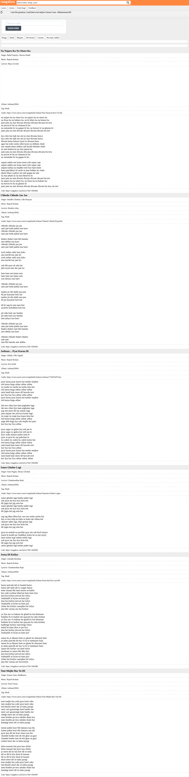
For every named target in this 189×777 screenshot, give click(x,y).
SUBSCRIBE (13, 28)
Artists (11, 8)
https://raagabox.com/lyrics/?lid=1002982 (22, 191)
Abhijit (9, 355)
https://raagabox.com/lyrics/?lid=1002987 (22, 775)
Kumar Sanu (12, 675)
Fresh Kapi (21, 8)
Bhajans (20, 38)
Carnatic (40, 38)
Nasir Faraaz (13, 684)
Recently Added (53, 38)
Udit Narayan (26, 199)
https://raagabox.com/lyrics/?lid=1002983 (22, 347)
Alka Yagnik (18, 355)
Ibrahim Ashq (13, 208)
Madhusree (21, 675)
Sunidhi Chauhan (13, 199)
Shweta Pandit (24, 55)
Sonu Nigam (12, 472)
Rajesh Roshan (12, 59)
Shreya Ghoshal (23, 472)
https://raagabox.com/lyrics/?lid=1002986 (22, 666)
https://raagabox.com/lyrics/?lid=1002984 (22, 463)
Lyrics (3, 8)
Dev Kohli (12, 364)
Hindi (12, 38)
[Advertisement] (94, 85)
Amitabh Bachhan (14, 559)
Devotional (30, 38)
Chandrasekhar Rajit (16, 480)
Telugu (4, 38)
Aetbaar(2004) (12, 104)
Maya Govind (13, 64)
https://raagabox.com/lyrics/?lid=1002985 (22, 550)
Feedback (32, 8)
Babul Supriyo (12, 55)
